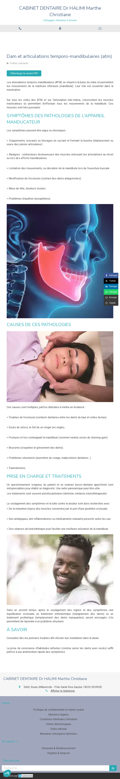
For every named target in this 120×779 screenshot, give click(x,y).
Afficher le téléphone (63, 690)
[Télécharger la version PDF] (24, 73)
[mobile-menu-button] (100, 28)
